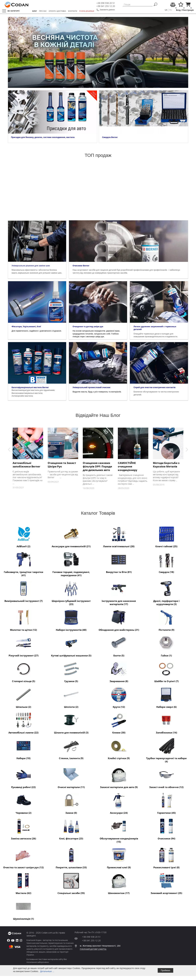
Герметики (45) (166, 803)
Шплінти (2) (71, 697)
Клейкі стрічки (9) (119, 748)
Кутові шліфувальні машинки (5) (71, 646)
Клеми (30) (119, 723)
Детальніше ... (47, 971)
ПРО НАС (43, 11)
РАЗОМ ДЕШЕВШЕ (86, 11)
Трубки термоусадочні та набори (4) (166, 750)
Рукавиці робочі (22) (23, 777)
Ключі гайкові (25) (166, 536)
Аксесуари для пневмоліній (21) (71, 536)
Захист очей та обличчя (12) (166, 777)
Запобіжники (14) (166, 723)
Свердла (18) (166, 562)
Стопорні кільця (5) (23, 671)
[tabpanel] (98, 52)
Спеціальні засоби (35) (71, 883)
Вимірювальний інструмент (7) (23, 591)
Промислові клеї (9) (119, 857)
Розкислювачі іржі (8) (166, 857)
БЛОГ (34, 11)
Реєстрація (188, 10)
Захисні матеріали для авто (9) (119, 777)
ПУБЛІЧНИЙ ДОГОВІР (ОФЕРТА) (93, 949)
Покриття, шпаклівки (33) (71, 857)
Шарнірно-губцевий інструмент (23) (71, 593)
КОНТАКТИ (72, 11)
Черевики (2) (23, 803)
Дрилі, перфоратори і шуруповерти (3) (166, 593)
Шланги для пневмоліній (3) (71, 723)
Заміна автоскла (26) (23, 829)
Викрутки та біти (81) (119, 562)
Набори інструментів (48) (71, 620)
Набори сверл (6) (166, 697)
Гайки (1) (166, 646)
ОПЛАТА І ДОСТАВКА (57, 11)
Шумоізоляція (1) (23, 909)
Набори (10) (23, 748)
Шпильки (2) (23, 697)
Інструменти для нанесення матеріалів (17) (119, 593)
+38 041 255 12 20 (105, 6)
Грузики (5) (71, 671)
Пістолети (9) (166, 620)
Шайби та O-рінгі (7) (166, 671)
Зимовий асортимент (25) (166, 883)
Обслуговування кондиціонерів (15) (119, 830)
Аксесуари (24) (119, 803)
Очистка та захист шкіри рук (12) (23, 857)
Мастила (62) (23, 883)
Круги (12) (119, 697)
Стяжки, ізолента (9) (71, 748)
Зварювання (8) (119, 671)
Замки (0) (71, 803)
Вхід (178, 10)
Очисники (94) (166, 829)
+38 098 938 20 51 (105, 3)
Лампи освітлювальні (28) (119, 536)
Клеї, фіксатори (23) (71, 829)
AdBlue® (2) (23, 536)
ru (170, 10)
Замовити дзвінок (107, 10)
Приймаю (165, 970)
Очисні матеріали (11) (71, 777)
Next (187, 450)
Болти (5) (119, 646)
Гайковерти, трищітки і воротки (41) (23, 564)
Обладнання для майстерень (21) (119, 620)
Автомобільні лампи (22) (23, 723)
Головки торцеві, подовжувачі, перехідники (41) (71, 564)
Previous (9, 450)
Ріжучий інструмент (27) (23, 646)
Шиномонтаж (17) (119, 883)
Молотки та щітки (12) (23, 620)
